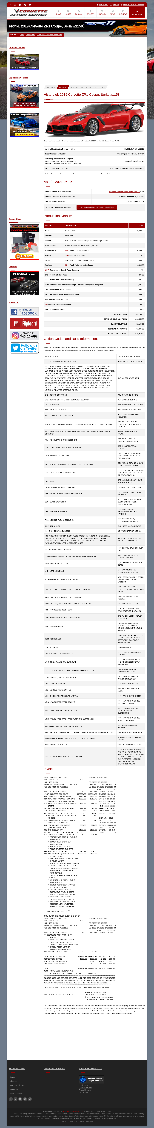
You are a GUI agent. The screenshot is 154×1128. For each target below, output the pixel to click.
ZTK (66, 265)
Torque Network (85, 1090)
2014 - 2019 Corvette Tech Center (49, 35)
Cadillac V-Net (84, 1085)
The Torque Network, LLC (73, 1111)
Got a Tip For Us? (16, 1093)
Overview (50, 87)
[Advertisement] (24, 180)
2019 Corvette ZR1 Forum (93, 87)
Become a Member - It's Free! (132, 5)
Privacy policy (73, 1121)
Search (74, 87)
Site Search (102, 5)
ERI (46, 304)
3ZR (66, 250)
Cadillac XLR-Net (85, 1088)
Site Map (114, 5)
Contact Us (14, 1089)
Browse (63, 87)
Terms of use (89, 1121)
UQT (47, 270)
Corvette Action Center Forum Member (124, 192)
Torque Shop (83, 1092)
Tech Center (30, 35)
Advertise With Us (16, 1085)
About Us (13, 1081)
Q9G (67, 255)
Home (22, 35)
